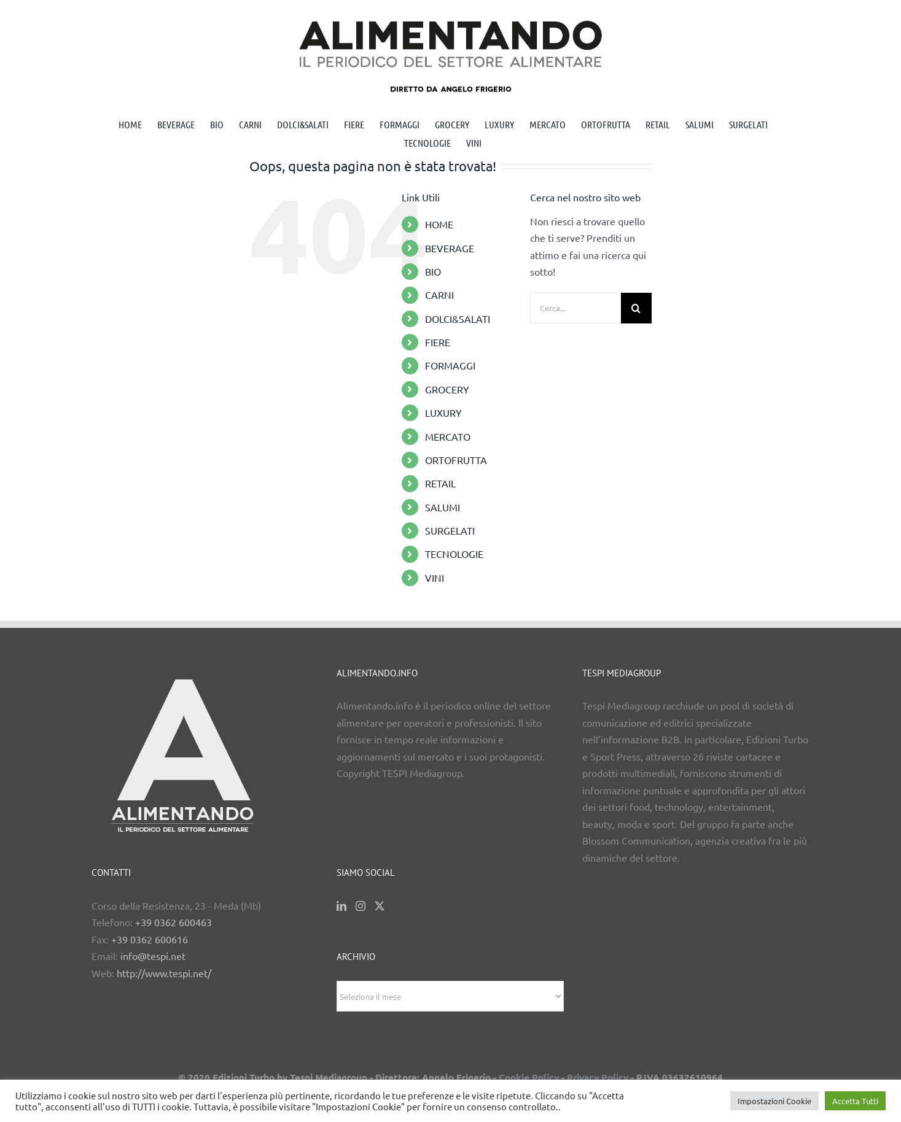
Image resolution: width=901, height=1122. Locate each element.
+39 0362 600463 (173, 922)
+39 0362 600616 (149, 939)
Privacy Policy (597, 1077)
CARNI (439, 294)
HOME (439, 224)
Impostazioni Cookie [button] (774, 1101)
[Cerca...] (575, 308)
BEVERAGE (449, 248)
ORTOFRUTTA (456, 460)
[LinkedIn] (341, 906)
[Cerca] (636, 308)
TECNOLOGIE (454, 553)
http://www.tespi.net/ (164, 973)
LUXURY (443, 412)
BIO (433, 271)
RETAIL (440, 483)
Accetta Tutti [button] (855, 1101)
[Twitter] (379, 906)
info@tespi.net (152, 956)
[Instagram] (360, 906)
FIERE (437, 342)
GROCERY (447, 389)
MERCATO (447, 436)
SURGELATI (450, 530)
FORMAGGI (450, 365)
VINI (434, 577)
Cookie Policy (529, 1077)
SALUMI (442, 507)
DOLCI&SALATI (457, 318)
